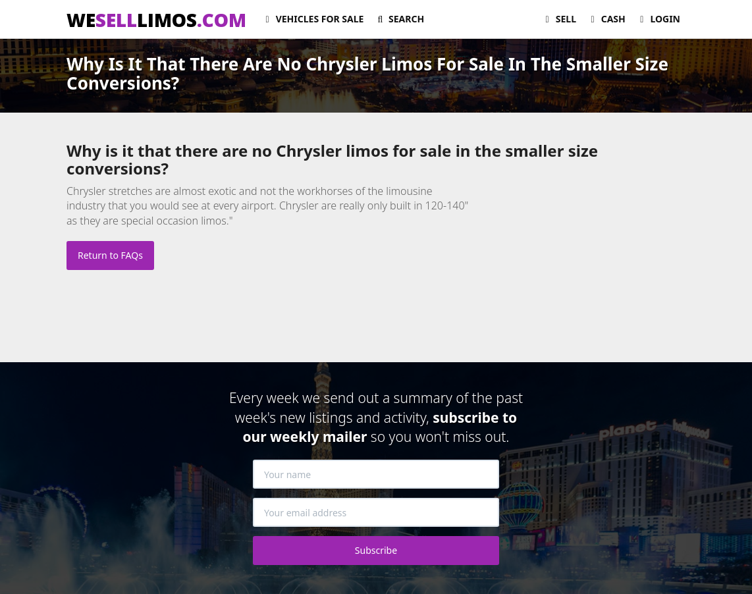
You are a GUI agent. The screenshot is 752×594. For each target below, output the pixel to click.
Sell (558, 19)
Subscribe (376, 550)
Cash (606, 19)
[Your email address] (376, 512)
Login (658, 19)
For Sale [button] (312, 19)
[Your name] (376, 474)
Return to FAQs (110, 255)
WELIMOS (156, 19)
